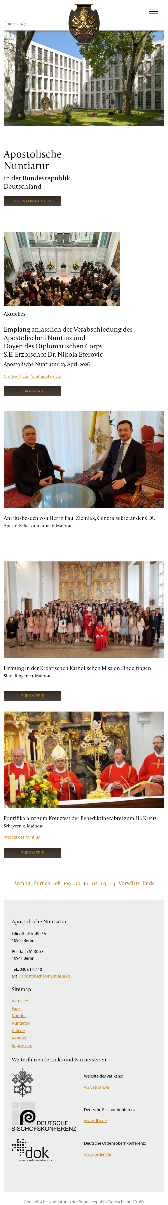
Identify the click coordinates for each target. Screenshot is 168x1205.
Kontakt (19, 1038)
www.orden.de (97, 1154)
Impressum (22, 1045)
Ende (149, 883)
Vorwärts (129, 883)
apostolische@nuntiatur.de (46, 976)
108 (56, 883)
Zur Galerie (32, 390)
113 (103, 883)
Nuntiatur (21, 1023)
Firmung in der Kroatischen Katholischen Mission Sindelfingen (77, 667)
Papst (17, 1008)
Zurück (41, 883)
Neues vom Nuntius (32, 200)
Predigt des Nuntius (22, 837)
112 (94, 883)
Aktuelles (20, 1000)
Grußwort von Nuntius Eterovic (32, 376)
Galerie (18, 1030)
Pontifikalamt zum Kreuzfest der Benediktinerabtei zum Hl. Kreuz (80, 818)
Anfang (22, 883)
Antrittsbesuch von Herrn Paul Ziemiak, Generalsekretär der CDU (80, 517)
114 (112, 883)
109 (67, 883)
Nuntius (19, 1015)
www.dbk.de (95, 1120)
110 (77, 883)
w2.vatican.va (96, 1087)
